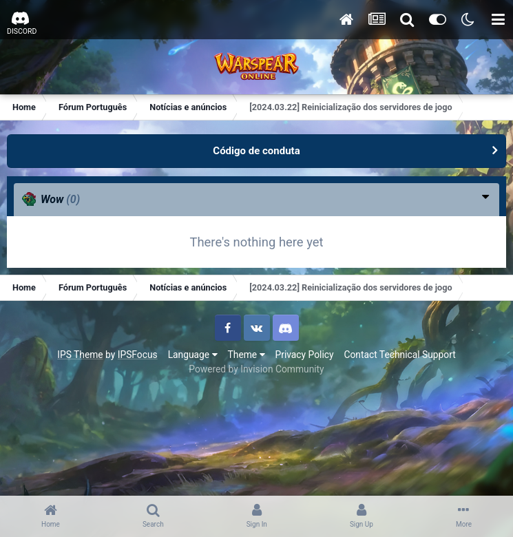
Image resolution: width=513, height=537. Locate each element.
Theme (246, 354)
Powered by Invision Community (256, 369)
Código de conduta (256, 151)
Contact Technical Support (399, 354)
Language (193, 354)
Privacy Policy (304, 354)
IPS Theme (80, 354)
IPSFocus (138, 354)
